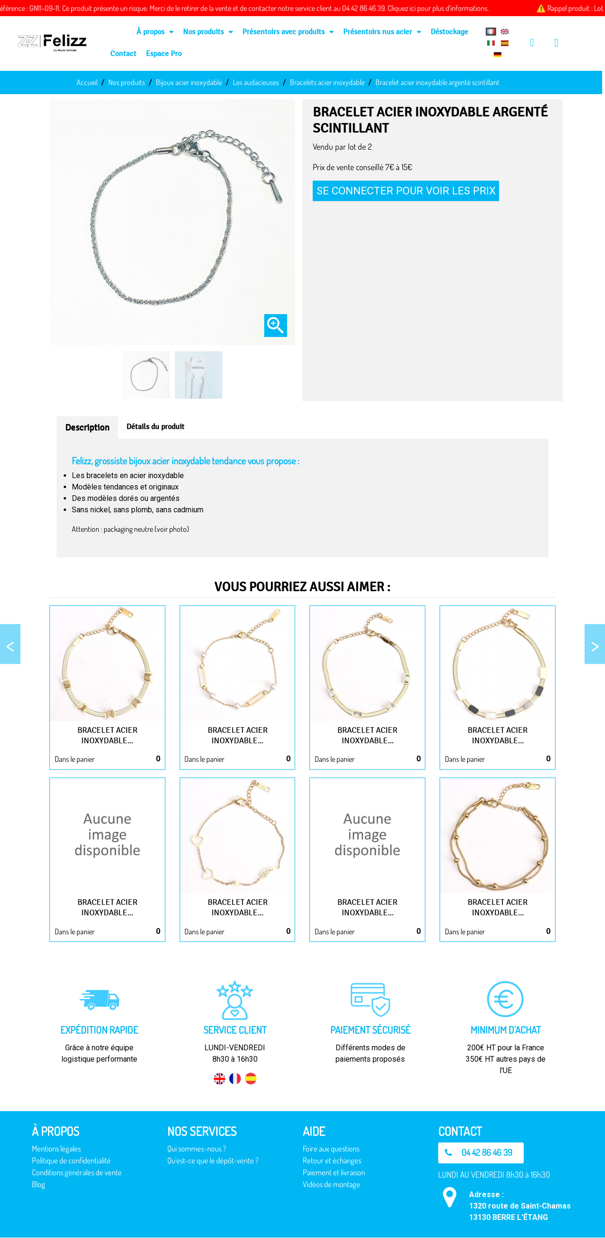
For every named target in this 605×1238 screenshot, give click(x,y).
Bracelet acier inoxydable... (107, 735)
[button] (482, 1152)
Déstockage (449, 31)
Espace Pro (164, 53)
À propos (154, 31)
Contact (123, 53)
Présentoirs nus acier (382, 31)
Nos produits (208, 31)
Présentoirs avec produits (288, 31)
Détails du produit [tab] (155, 426)
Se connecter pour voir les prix (406, 190)
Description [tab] (87, 427)
